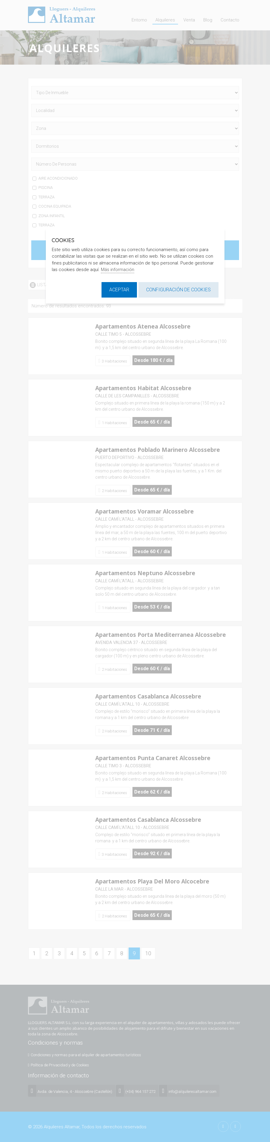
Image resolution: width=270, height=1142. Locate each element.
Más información (117, 269)
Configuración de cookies (178, 289)
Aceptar (119, 289)
